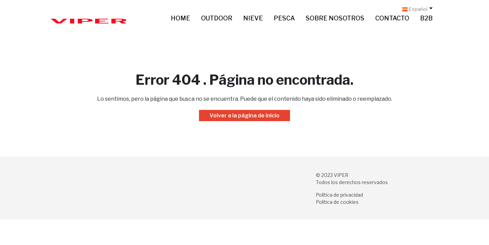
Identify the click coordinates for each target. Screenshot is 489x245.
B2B (426, 18)
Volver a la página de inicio (244, 115)
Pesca (284, 18)
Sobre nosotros (335, 18)
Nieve (253, 18)
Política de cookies (337, 202)
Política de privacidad (339, 195)
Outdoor (216, 18)
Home (180, 18)
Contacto (392, 18)
